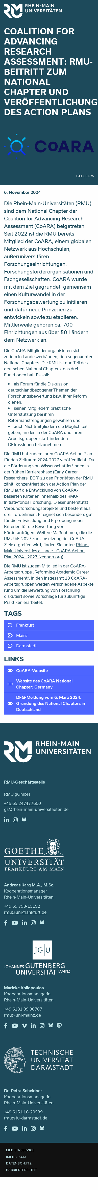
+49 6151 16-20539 (23, 1112)
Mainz (22, 635)
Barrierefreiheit (21, 1170)
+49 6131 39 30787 (23, 1009)
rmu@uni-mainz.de (22, 1015)
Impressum (16, 1156)
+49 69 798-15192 (22, 906)
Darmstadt (26, 646)
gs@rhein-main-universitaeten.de (36, 809)
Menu (87, 10)
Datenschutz (19, 1163)
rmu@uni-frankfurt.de (25, 912)
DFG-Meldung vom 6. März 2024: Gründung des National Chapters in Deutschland (50, 703)
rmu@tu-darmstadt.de (25, 1118)
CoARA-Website (32, 670)
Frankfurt (25, 625)
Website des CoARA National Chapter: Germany (44, 684)
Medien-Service (20, 1150)
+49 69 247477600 (22, 803)
